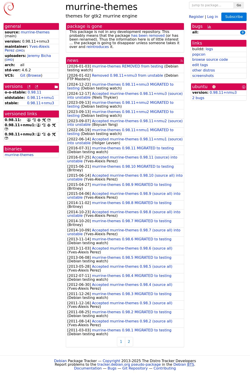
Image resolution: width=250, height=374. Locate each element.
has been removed (148, 35)
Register (196, 16)
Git (22, 75)
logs (209, 49)
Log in (212, 16)
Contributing (165, 368)
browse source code (210, 59)
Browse (34, 75)
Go (239, 5)
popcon (198, 54)
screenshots (203, 76)
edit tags (200, 65)
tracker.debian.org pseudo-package (129, 364)
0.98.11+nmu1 (40, 98)
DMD (20, 50)
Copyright (111, 361)
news (72, 60)
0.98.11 (34, 92)
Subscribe (234, 17)
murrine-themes (35, 32)
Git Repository (135, 368)
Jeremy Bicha (39, 56)
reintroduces (97, 47)
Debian (60, 361)
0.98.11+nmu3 (40, 103)
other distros (203, 70)
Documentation (88, 368)
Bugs (112, 368)
